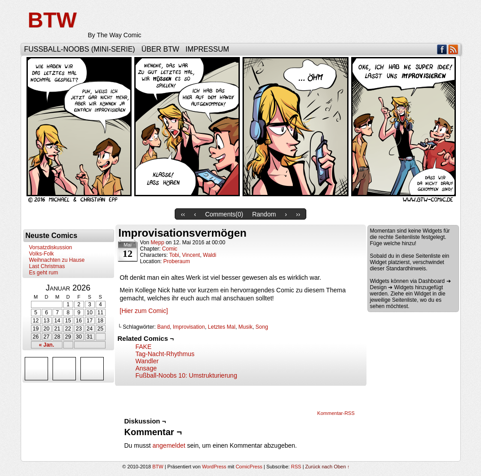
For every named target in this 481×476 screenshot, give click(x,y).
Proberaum (176, 261)
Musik (245, 327)
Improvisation (189, 327)
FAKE (144, 346)
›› (298, 214)
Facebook (442, 49)
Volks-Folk (41, 254)
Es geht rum (43, 272)
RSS (453, 49)
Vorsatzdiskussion (50, 247)
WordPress (214, 466)
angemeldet (169, 445)
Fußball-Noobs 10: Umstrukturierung (186, 375)
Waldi (209, 255)
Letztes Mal (221, 327)
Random (264, 214)
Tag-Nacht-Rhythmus (165, 353)
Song (262, 327)
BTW (52, 20)
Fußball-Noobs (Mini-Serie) (79, 49)
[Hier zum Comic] (144, 310)
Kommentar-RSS (335, 413)
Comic (169, 249)
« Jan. (46, 345)
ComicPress (249, 466)
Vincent (191, 255)
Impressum (207, 49)
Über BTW (160, 49)
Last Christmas (47, 266)
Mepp (157, 242)
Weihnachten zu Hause (57, 260)
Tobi (174, 255)
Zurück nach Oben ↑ (327, 466)
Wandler (147, 361)
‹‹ (183, 214)
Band (163, 327)
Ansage (146, 368)
